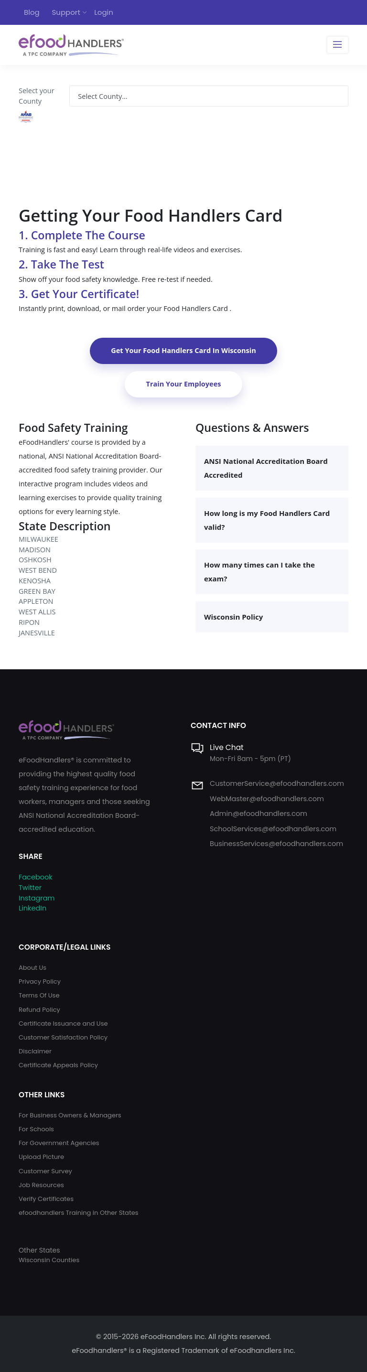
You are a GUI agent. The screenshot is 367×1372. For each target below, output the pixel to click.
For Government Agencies (59, 1142)
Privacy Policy (40, 981)
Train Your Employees (183, 383)
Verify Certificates (46, 1198)
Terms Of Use (39, 995)
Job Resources (41, 1185)
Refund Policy (39, 1009)
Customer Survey (45, 1171)
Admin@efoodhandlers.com (258, 813)
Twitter (30, 887)
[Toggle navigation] (337, 45)
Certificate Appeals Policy (58, 1065)
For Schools (36, 1129)
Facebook (36, 877)
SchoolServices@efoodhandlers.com (273, 829)
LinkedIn (32, 908)
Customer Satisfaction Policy (63, 1037)
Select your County (36, 96)
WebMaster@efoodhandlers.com (267, 799)
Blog (32, 12)
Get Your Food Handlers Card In (183, 350)
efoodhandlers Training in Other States (79, 1212)
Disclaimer (35, 1051)
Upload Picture (41, 1156)
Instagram (36, 898)
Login (103, 12)
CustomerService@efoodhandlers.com (277, 783)
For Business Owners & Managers (70, 1115)
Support (66, 12)
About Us (32, 967)
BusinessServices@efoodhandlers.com (276, 843)
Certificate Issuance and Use (63, 1023)
